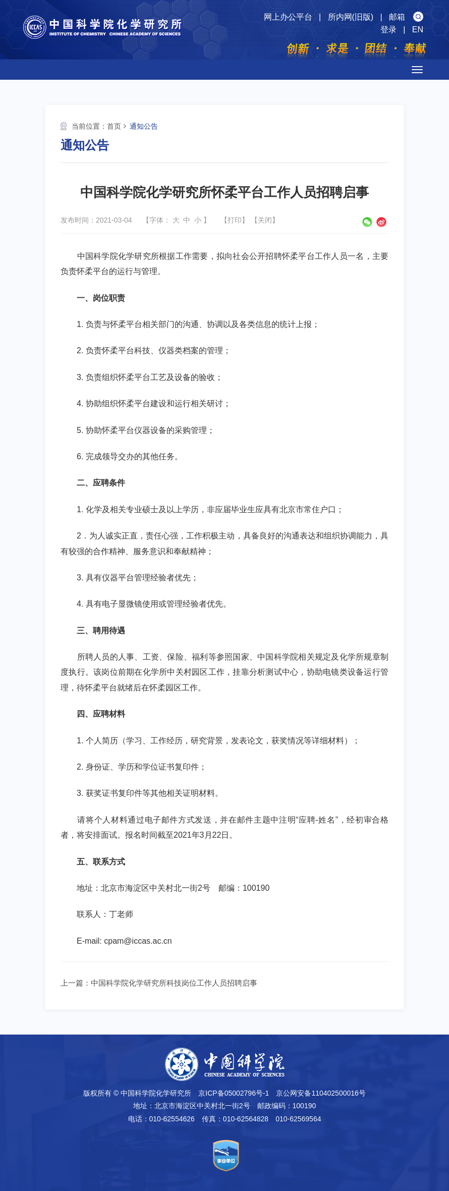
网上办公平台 (288, 17)
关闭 (265, 220)
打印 (235, 220)
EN (417, 29)
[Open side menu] (417, 69)
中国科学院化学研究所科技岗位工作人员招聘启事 (174, 983)
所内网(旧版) (351, 17)
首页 (114, 126)
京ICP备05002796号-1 (233, 1093)
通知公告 (144, 126)
